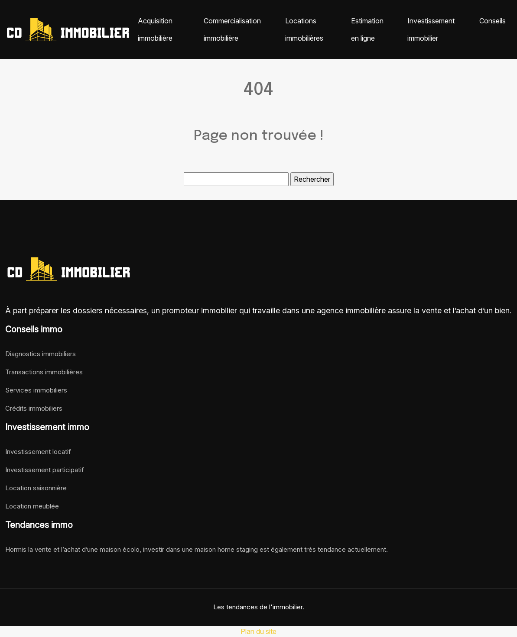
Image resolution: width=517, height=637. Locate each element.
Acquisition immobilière (155, 29)
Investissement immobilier (431, 29)
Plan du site (258, 631)
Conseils (492, 20)
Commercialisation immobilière (232, 29)
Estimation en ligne (367, 29)
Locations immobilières (304, 29)
